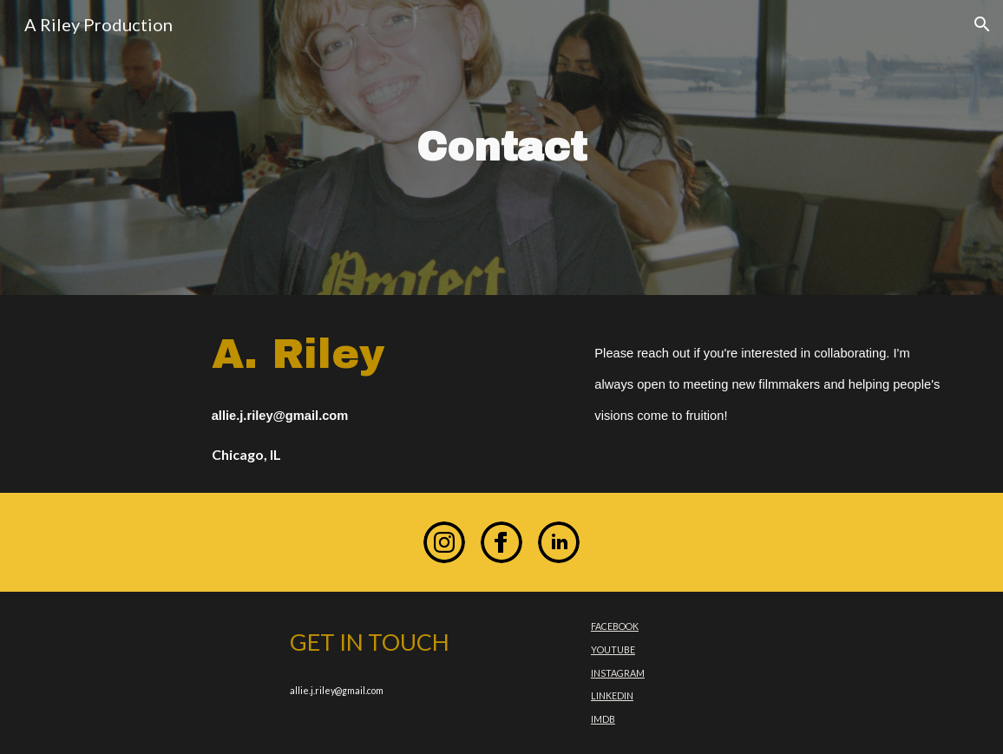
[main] (501, 148)
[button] (982, 24)
